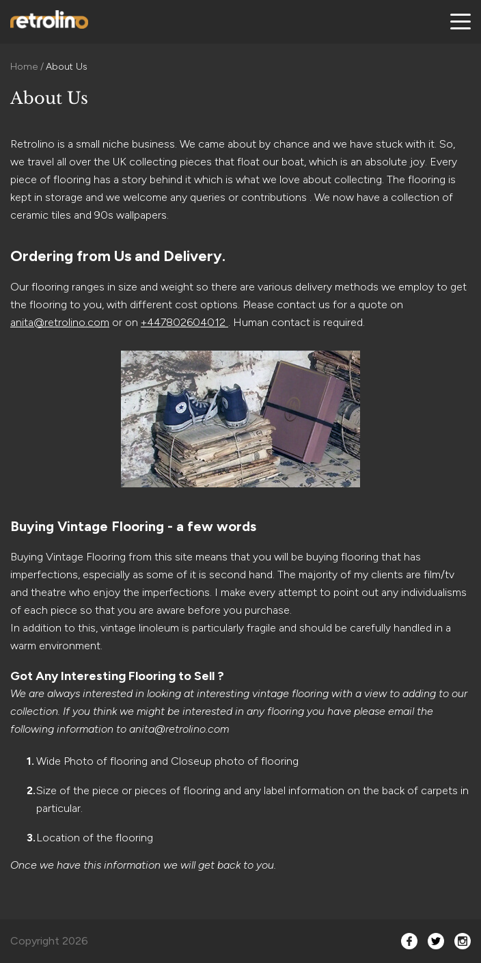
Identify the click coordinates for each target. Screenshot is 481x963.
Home (25, 66)
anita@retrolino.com (59, 322)
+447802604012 (184, 322)
